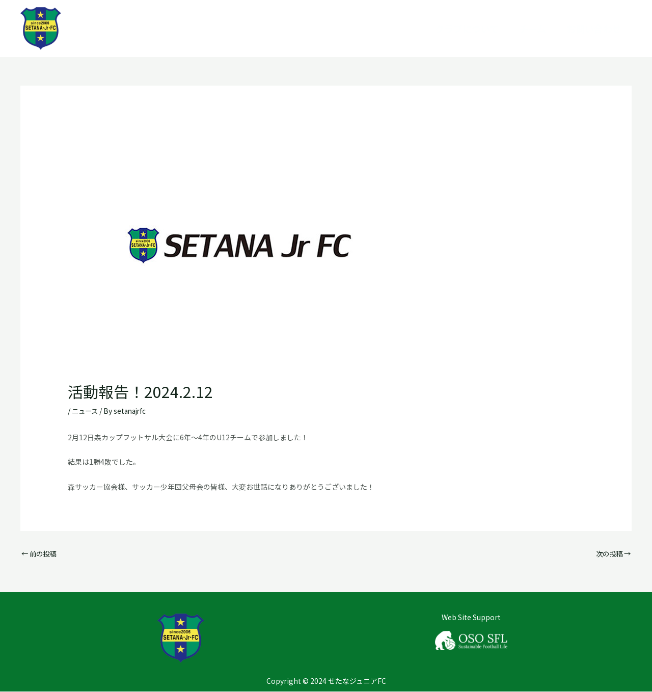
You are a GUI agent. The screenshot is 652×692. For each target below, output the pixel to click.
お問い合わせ (593, 28)
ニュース (86, 411)
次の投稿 (612, 553)
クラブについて (467, 28)
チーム (532, 28)
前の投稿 (40, 553)
